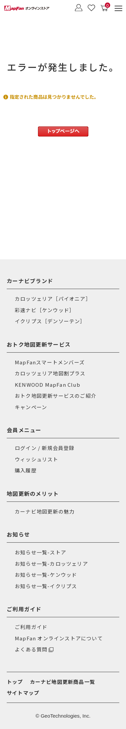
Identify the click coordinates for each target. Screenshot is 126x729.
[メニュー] (118, 8)
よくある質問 (31, 649)
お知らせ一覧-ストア (40, 552)
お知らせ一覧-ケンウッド (46, 574)
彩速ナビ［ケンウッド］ (45, 309)
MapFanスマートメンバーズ (50, 362)
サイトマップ (23, 692)
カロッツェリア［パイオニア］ (53, 298)
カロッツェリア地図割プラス (50, 373)
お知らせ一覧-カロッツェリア (51, 563)
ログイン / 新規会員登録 (45, 447)
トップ (15, 681)
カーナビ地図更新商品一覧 (62, 681)
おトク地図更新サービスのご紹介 (55, 395)
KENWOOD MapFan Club (47, 384)
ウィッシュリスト (36, 459)
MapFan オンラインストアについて (59, 638)
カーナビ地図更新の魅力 (45, 511)
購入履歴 (26, 470)
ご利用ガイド (31, 626)
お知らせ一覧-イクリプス (46, 585)
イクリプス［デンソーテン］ (50, 321)
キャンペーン (31, 407)
